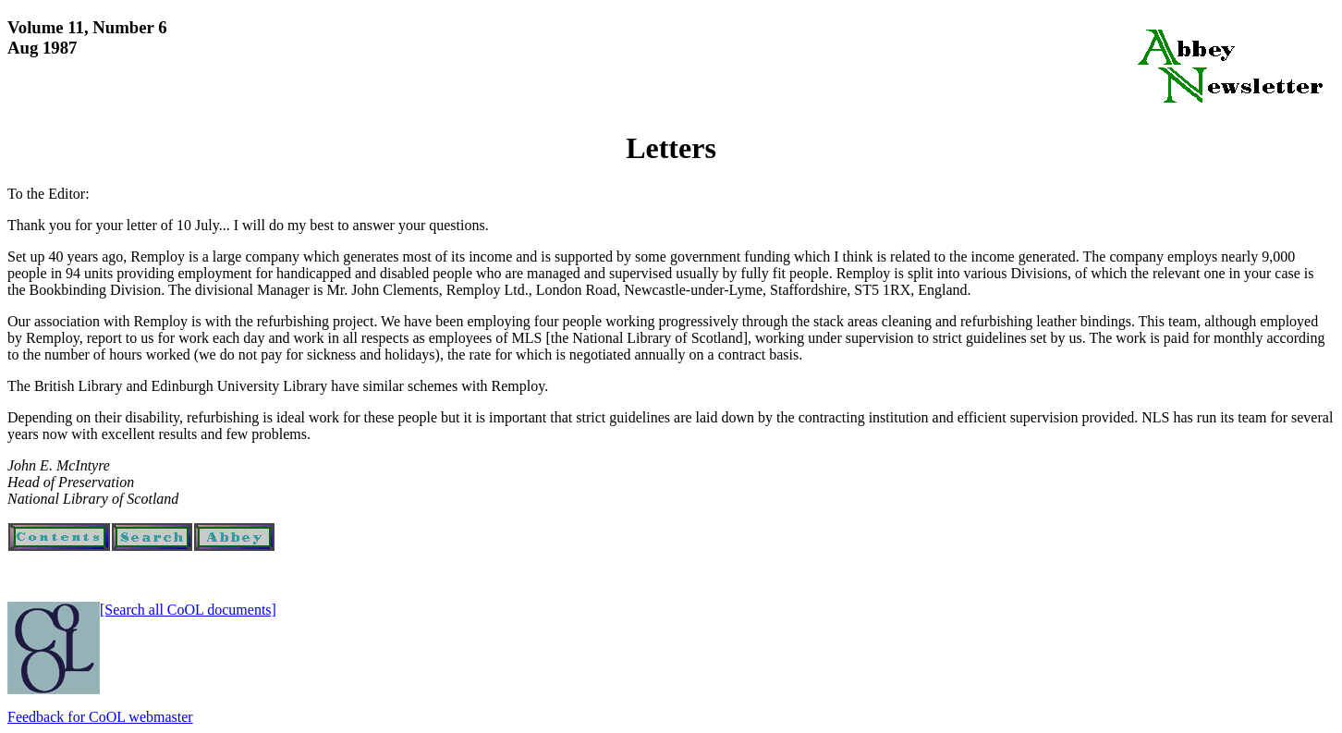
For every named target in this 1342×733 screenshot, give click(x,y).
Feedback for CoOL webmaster (100, 717)
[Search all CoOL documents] (188, 609)
